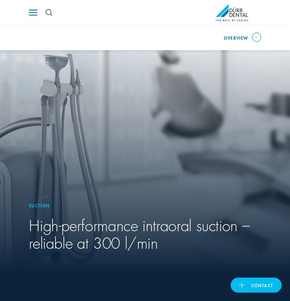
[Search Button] (48, 12)
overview (236, 37)
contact (262, 285)
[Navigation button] (33, 12)
